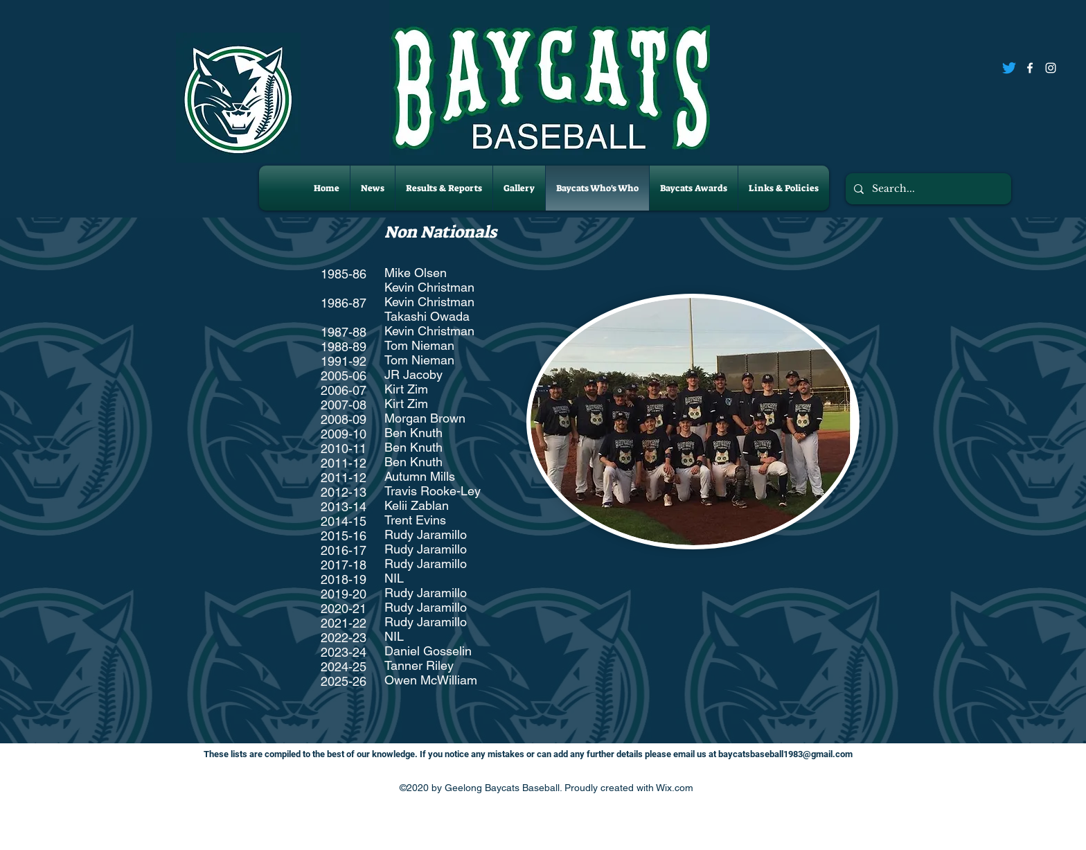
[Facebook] (1030, 68)
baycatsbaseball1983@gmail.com (785, 754)
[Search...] (927, 188)
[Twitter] (1009, 68)
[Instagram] (1051, 68)
